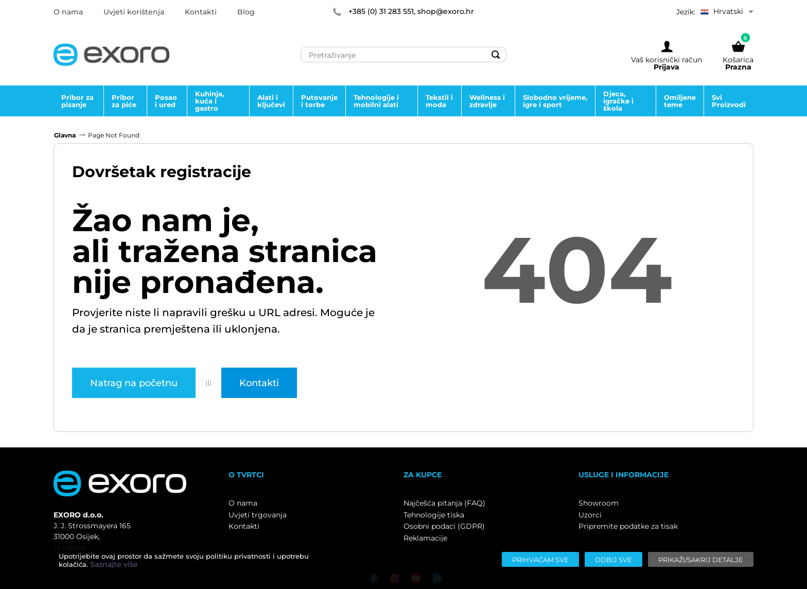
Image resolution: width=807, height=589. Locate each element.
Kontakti (259, 382)
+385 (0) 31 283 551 (381, 11)
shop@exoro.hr (445, 11)
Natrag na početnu (134, 382)
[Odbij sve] (613, 559)
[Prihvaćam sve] (540, 559)
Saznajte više (114, 564)
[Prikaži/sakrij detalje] (700, 559)
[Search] (495, 54)
